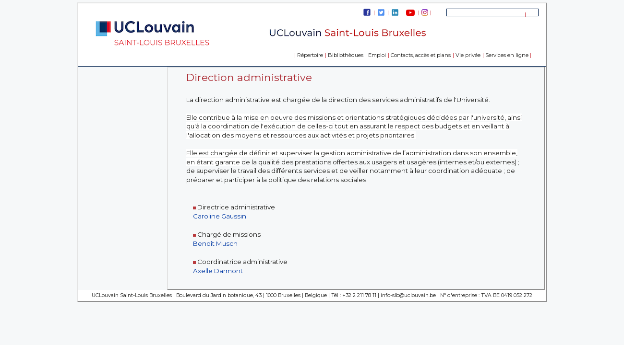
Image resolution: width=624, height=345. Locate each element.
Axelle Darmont (218, 271)
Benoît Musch (215, 243)
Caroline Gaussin (219, 216)
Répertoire (310, 55)
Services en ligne (506, 55)
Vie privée (468, 55)
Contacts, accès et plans (421, 55)
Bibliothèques (345, 55)
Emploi (377, 55)
